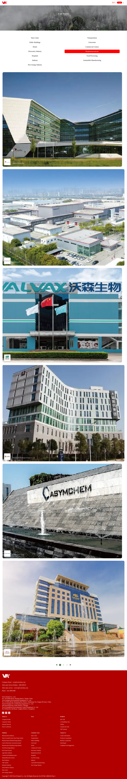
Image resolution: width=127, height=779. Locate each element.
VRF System (5, 762)
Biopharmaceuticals (92, 51)
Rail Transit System (7, 750)
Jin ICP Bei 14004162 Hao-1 (47, 776)
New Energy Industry (35, 65)
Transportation (92, 38)
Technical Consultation (66, 738)
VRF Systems (63, 729)
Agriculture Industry (7, 753)
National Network (6, 724)
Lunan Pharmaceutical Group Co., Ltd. (24, 653)
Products (62, 716)
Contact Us (63, 733)
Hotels (35, 47)
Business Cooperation (65, 740)
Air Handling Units (65, 722)
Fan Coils (62, 719)
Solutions (4, 733)
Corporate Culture (6, 722)
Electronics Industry (35, 51)
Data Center (35, 38)
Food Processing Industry (8, 748)
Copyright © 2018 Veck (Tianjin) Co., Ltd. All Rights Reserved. (20, 776)
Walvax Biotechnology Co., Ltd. (22, 359)
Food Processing (92, 56)
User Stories (63, 15)
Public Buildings (34, 42)
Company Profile (6, 719)
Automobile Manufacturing (92, 60)
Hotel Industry (5, 760)
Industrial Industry (6, 765)
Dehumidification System (8, 758)
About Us (4, 716)
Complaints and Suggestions (67, 745)
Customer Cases (35, 733)
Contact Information (65, 735)
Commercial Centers (92, 47)
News (32, 716)
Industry (35, 60)
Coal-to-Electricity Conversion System (11, 743)
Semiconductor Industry (8, 767)
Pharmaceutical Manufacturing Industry (12, 740)
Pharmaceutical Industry (8, 735)
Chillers (62, 724)
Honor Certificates (6, 727)
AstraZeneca (16, 262)
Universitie (92, 42)
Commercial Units (64, 727)
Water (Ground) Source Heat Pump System (12, 738)
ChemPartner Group (18, 555)
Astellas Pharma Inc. (18, 163)
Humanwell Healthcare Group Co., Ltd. (24, 458)
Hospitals (35, 56)
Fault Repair (63, 743)
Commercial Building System (9, 755)
